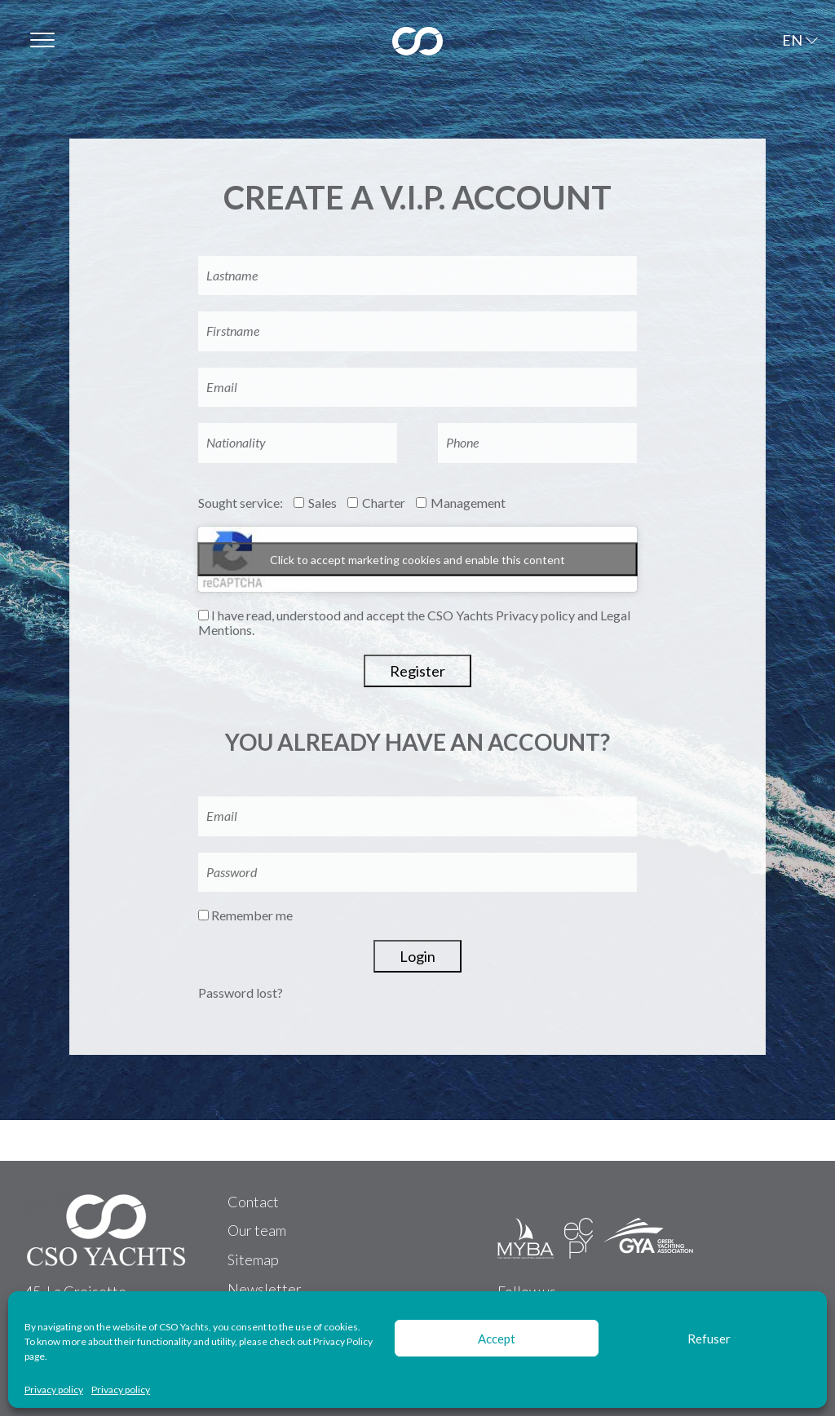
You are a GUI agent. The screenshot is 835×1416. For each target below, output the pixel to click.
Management (461, 503)
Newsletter (265, 1289)
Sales (315, 503)
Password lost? (240, 992)
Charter (376, 503)
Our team (257, 1230)
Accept (496, 1338)
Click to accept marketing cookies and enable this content (417, 559)
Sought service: (240, 503)
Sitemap (253, 1259)
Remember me (245, 915)
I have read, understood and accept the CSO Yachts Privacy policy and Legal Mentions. (414, 622)
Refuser (709, 1338)
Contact (253, 1202)
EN (792, 40)
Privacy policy (53, 1390)
